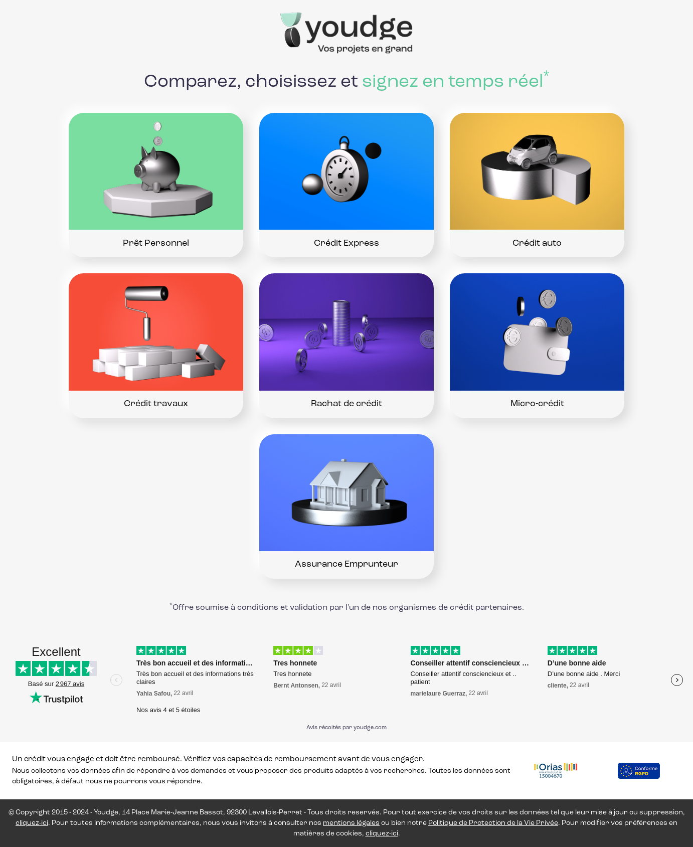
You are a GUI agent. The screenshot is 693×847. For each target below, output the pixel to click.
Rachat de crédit (346, 404)
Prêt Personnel (156, 243)
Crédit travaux (156, 404)
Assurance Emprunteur (346, 565)
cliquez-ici (32, 823)
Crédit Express (346, 243)
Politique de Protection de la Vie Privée (493, 823)
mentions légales (351, 823)
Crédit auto (537, 243)
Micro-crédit (537, 404)
